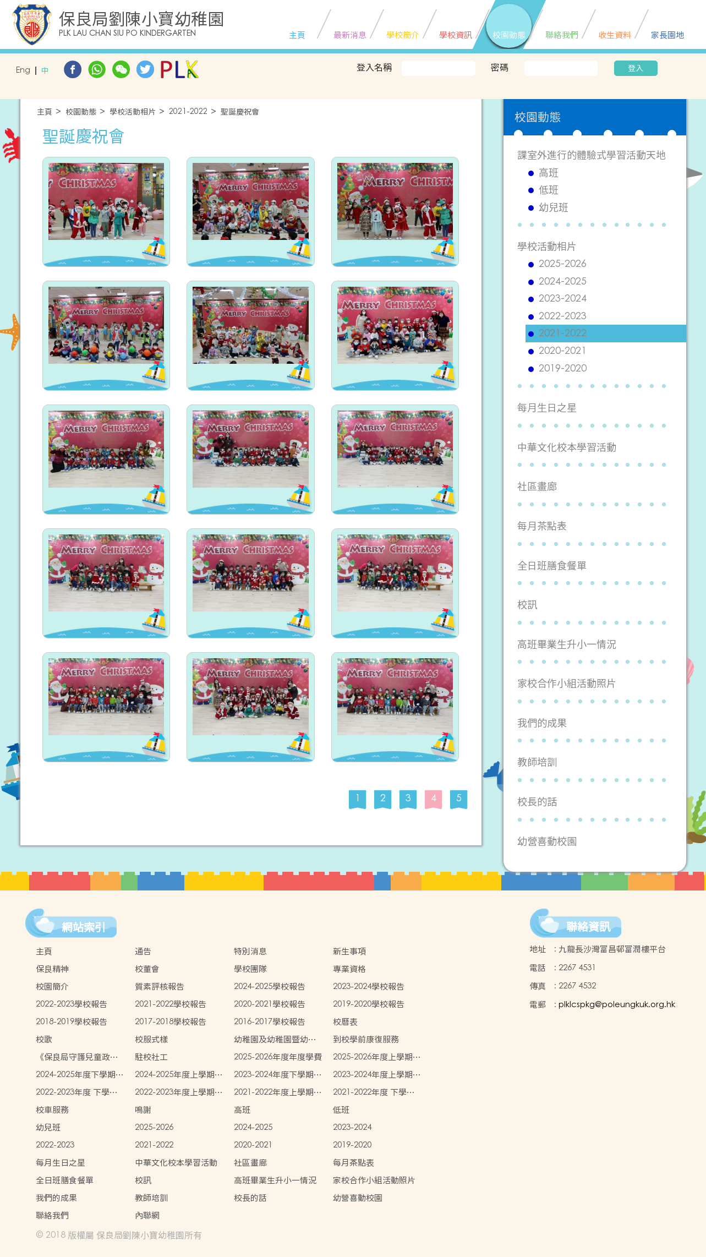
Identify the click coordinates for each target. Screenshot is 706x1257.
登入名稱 (374, 67)
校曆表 (345, 1022)
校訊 (527, 604)
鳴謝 (143, 1110)
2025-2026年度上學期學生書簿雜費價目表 (377, 1057)
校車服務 (52, 1110)
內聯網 (147, 1215)
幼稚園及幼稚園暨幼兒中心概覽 (275, 1040)
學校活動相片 (133, 112)
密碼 (499, 67)
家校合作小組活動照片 (566, 683)
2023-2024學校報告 (368, 986)
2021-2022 (188, 112)
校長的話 (537, 801)
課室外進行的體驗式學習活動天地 (591, 155)
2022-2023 (563, 316)
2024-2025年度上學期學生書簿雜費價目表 (179, 1075)
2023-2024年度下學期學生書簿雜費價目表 (278, 1075)
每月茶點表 (542, 526)
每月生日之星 (547, 407)
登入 (635, 68)
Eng (23, 70)
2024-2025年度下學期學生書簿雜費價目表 (80, 1075)
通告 (143, 951)
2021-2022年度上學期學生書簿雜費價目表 (278, 1092)
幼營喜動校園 (547, 841)
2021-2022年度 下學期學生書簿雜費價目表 (374, 1092)
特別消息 (250, 951)
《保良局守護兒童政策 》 (77, 1057)
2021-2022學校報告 (170, 1004)
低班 (549, 190)
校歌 (44, 1039)
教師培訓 (537, 762)
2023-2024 (563, 299)
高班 (549, 173)
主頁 (44, 112)
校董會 (147, 969)
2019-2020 (563, 369)
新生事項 (349, 951)
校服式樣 (151, 1039)
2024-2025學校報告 (269, 986)
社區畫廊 (537, 486)
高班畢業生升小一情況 (566, 644)
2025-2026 (563, 264)
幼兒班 (553, 207)
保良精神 (52, 969)
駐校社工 (151, 1057)
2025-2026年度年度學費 (278, 1057)
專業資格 (349, 969)
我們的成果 (542, 723)
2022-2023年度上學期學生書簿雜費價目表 (179, 1092)
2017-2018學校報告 (170, 1022)
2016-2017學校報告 (269, 1022)
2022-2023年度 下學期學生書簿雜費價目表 (77, 1092)
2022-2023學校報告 (71, 1004)
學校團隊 (250, 969)
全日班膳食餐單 (552, 565)
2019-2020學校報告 (368, 1004)
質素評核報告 (159, 986)
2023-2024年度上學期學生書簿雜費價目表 (377, 1075)
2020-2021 (563, 351)
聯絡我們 (52, 1215)
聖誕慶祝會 (240, 112)
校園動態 (80, 112)
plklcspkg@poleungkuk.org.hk (617, 1004)
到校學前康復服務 (366, 1039)
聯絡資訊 (588, 926)
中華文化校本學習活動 (566, 447)
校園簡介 (52, 986)
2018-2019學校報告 (71, 1022)
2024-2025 (563, 282)
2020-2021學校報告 (269, 1004)
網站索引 (84, 927)
